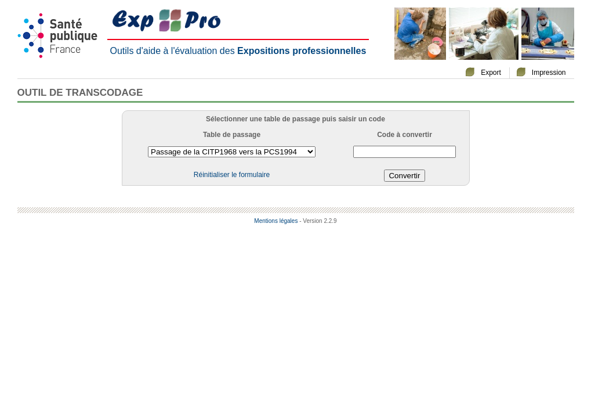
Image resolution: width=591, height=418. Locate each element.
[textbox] (404, 152)
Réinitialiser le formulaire (232, 175)
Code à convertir (404, 135)
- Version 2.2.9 (317, 221)
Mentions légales (276, 221)
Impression (549, 73)
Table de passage (231, 135)
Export (491, 73)
